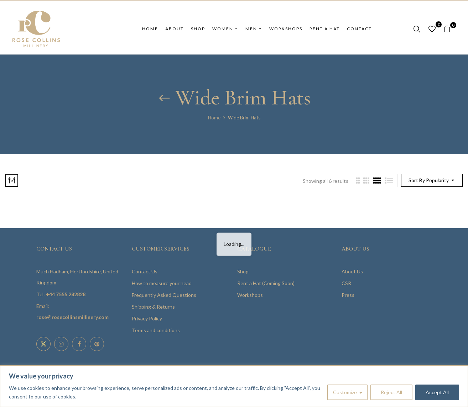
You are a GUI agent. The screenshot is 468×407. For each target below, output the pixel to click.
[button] (450, 29)
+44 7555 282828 (65, 294)
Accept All (437, 392)
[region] (234, 386)
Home (214, 117)
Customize (345, 392)
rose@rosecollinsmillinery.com (72, 317)
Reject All (391, 392)
